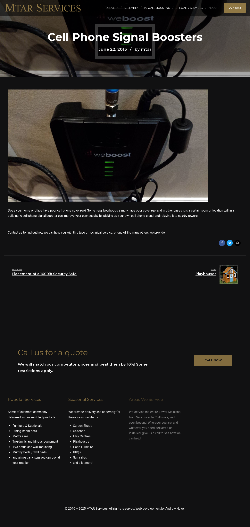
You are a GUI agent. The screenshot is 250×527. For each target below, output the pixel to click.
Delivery (112, 7)
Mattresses (20, 436)
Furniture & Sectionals (27, 426)
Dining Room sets (24, 431)
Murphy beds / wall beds (29, 452)
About (213, 7)
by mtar (143, 49)
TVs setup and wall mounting (32, 447)
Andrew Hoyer (175, 508)
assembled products (41, 417)
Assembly (131, 7)
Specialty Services (189, 7)
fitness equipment (45, 441)
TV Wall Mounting (157, 7)
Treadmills (19, 441)
